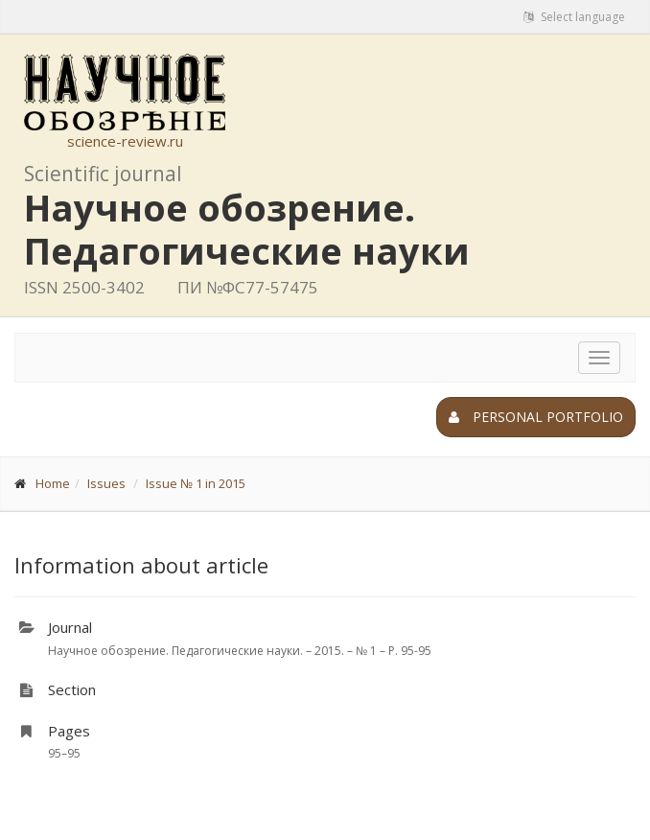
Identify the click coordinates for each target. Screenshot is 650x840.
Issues (106, 483)
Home (52, 483)
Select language (574, 17)
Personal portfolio (536, 417)
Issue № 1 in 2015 (195, 483)
